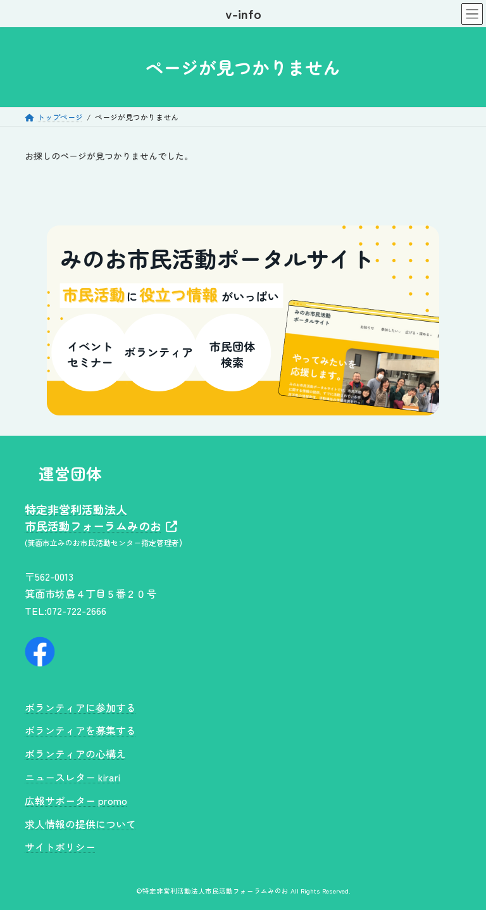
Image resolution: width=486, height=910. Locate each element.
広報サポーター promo (76, 800)
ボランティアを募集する (80, 730)
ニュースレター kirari (72, 777)
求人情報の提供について (80, 823)
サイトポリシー (60, 846)
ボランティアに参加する (80, 706)
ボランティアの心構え (75, 753)
